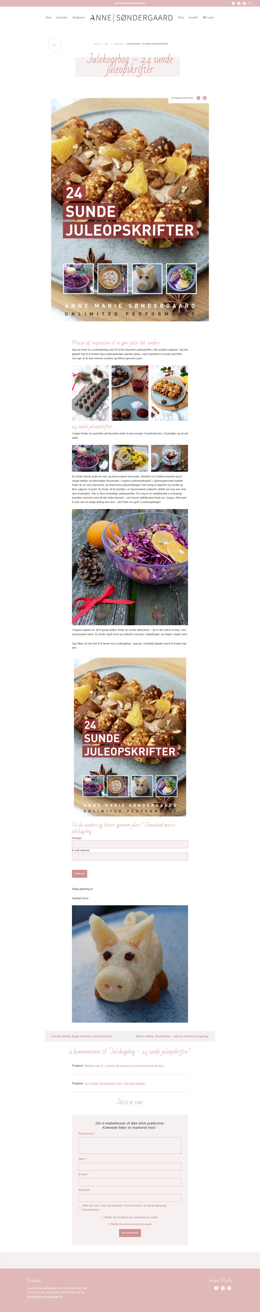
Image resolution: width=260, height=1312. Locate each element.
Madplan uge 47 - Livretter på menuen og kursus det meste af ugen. (124, 1065)
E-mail (83, 1174)
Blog (48, 17)
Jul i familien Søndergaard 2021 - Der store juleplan (114, 1083)
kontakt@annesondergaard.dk (45, 1296)
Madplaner (79, 17)
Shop (181, 17)
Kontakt (193, 17)
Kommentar (87, 1133)
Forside (97, 44)
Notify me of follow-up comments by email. (131, 1217)
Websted (84, 1190)
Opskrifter (61, 17)
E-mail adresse (81, 850)
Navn (83, 1159)
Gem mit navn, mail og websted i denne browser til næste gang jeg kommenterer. (124, 1207)
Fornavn (77, 838)
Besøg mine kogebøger (130, 3)
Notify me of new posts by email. (131, 1224)
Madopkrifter (118, 44)
